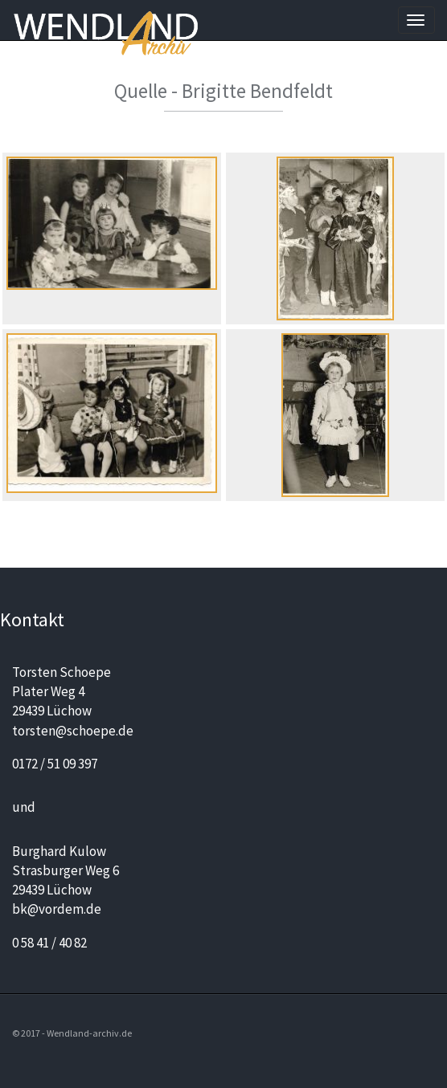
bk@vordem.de (56, 909)
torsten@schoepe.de (72, 731)
